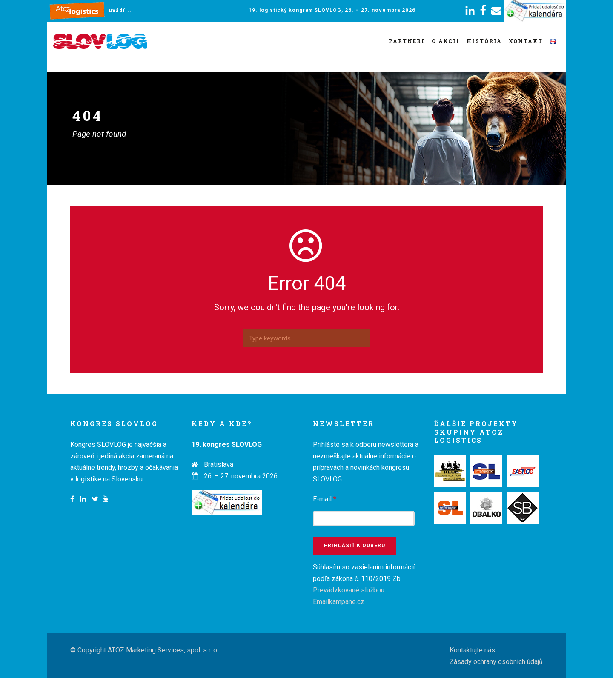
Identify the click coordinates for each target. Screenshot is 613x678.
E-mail (324, 499)
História (484, 40)
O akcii (446, 40)
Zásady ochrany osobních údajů (496, 662)
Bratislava (218, 465)
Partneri (407, 40)
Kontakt (526, 40)
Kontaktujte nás (472, 650)
